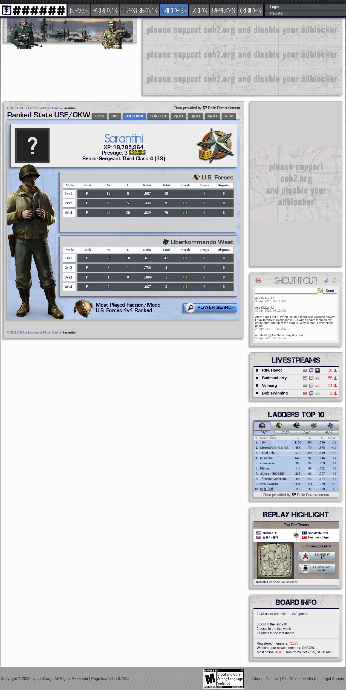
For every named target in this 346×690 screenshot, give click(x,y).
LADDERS (174, 10)
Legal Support (333, 678)
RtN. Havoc (272, 370)
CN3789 (308, 648)
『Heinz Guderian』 (274, 479)
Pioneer (265, 468)
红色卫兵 (266, 489)
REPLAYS (223, 10)
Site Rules (291, 678)
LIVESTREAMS (139, 10)
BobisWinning (275, 393)
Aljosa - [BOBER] (273, 474)
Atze (258, 316)
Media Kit (310, 678)
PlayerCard (51, 108)
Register (277, 13)
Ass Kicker (262, 298)
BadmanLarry (274, 378)
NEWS (79, 10)
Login (274, 7)
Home (99, 116)
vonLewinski (269, 484)
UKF (114, 116)
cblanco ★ (267, 463)
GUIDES (251, 10)
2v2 (285, 433)
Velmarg (269, 385)
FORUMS (105, 10)
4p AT (212, 116)
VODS (199, 10)
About (257, 678)
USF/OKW (134, 116)
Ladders (34, 108)
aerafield (261, 335)
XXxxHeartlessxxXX (285, 581)
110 (262, 442)
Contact (273, 678)
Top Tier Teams (296, 525)
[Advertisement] (218, 56)
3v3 (307, 433)
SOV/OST (158, 116)
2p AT (178, 116)
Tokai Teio (267, 453)
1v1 (264, 433)
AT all (228, 116)
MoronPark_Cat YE (274, 448)
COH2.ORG (16, 108)
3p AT (195, 116)
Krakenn (266, 458)
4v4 (328, 433)
